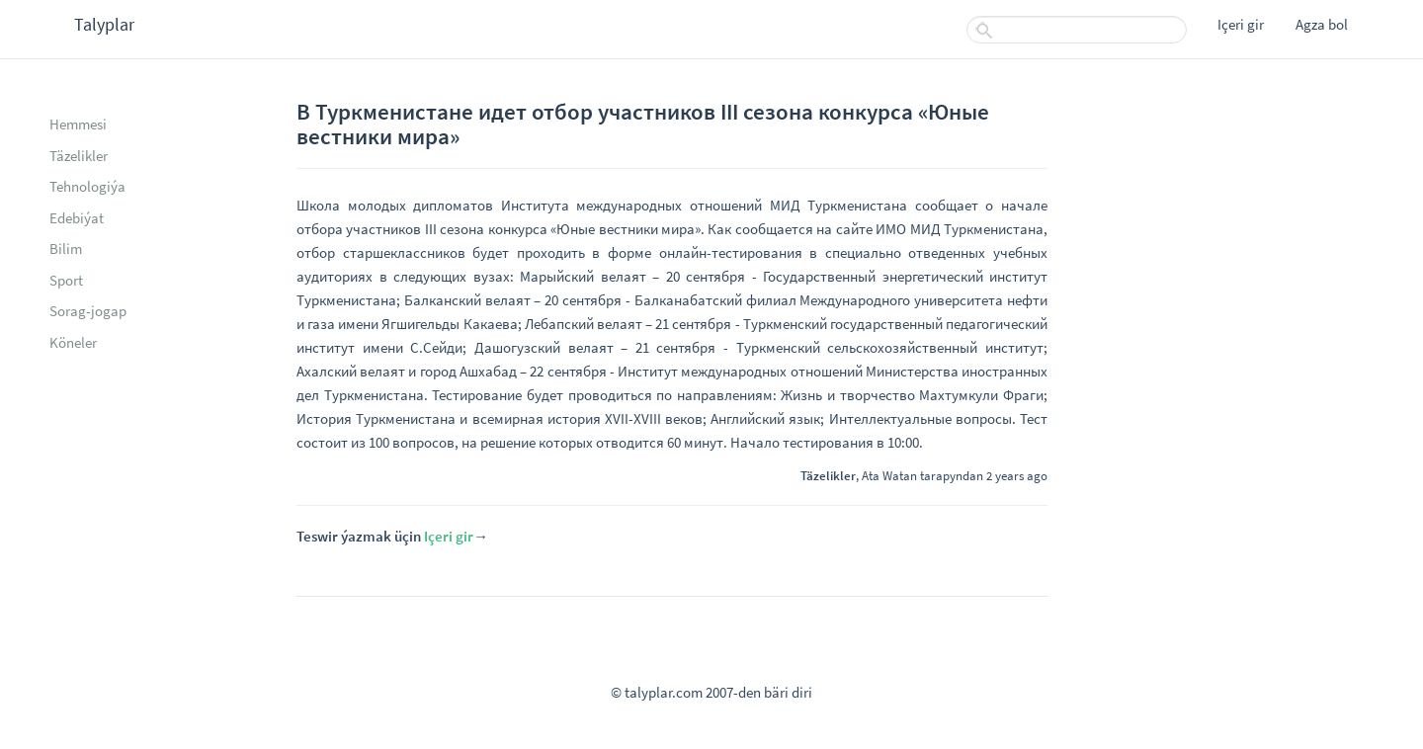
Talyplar (104, 24)
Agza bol (1322, 24)
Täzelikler (78, 155)
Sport (66, 280)
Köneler (73, 342)
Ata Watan (889, 475)
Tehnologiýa (87, 186)
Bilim (65, 248)
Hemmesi (78, 124)
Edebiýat (76, 217)
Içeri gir (1240, 24)
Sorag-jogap (87, 310)
